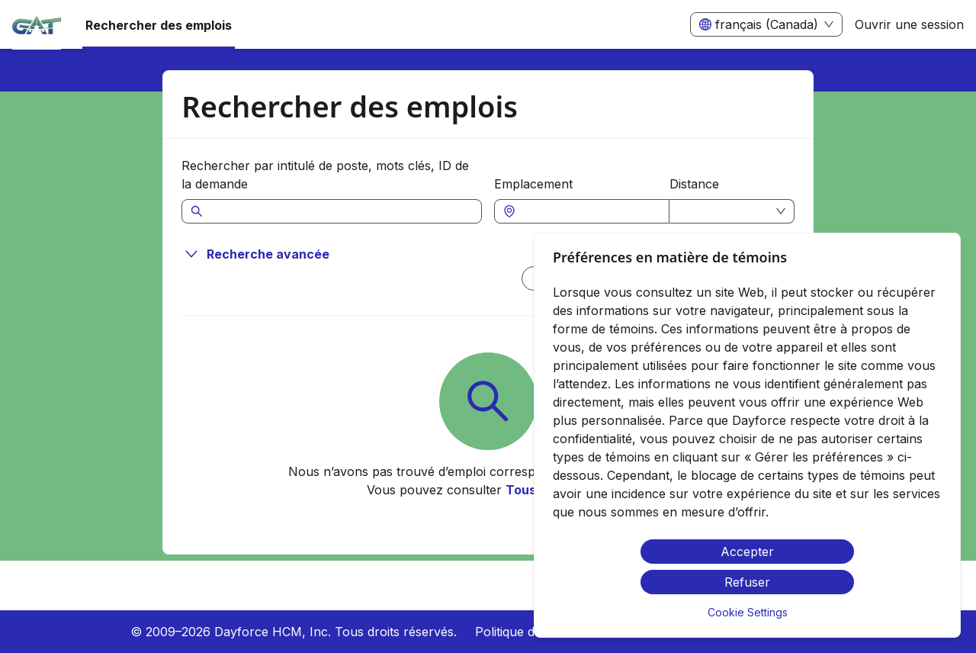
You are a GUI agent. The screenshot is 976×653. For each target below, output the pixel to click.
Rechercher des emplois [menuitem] (158, 25)
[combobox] (589, 211)
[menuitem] (36, 25)
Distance (694, 183)
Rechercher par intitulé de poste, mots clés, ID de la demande (325, 174)
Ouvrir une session (909, 24)
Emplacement (533, 183)
